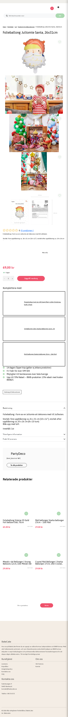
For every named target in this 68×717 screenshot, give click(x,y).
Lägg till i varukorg (31, 278)
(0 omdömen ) (27, 230)
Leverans (5, 664)
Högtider (10, 27)
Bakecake (7, 713)
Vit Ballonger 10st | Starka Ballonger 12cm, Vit (39, 329)
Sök (60, 16)
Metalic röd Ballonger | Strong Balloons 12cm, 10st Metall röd (17, 563)
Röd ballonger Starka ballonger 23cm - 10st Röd (40, 354)
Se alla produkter (17, 465)
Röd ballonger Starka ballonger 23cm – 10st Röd (49, 521)
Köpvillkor (5, 666)
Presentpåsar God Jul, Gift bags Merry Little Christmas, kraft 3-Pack (42, 303)
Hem (4, 27)
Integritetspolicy (7, 669)
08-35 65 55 (11, 693)
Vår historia (39, 664)
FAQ (3, 674)
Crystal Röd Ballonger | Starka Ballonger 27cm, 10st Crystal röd (49, 563)
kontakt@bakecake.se (9, 689)
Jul (16, 27)
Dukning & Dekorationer (26, 27)
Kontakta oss (6, 671)
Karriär (38, 666)
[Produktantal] (8, 278)
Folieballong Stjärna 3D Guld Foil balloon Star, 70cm (16, 521)
